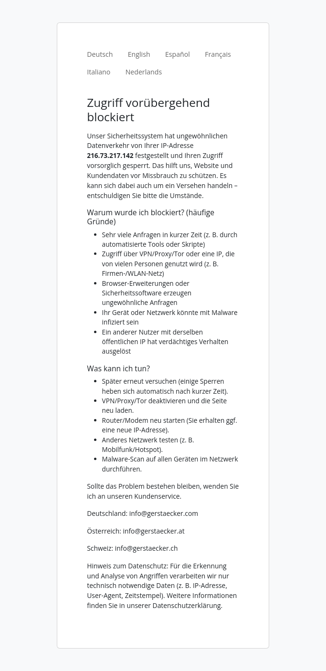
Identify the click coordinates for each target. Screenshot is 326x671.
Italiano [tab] (98, 71)
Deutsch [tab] (100, 54)
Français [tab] (218, 54)
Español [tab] (177, 54)
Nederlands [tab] (144, 71)
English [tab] (139, 54)
